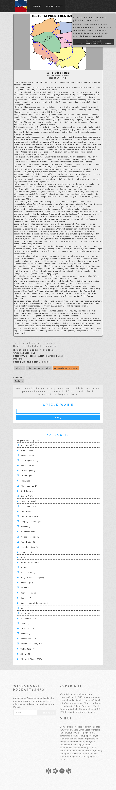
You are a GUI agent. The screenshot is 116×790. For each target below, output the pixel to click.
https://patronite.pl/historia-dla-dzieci (31, 362)
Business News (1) (28, 455)
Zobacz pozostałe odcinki (39, 368)
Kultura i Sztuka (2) (29, 517)
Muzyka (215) (26, 552)
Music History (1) (28, 542)
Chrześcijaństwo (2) (29, 461)
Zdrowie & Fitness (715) (31, 659)
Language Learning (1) (30, 522)
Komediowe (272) (28, 501)
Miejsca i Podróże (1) (29, 537)
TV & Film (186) (27, 629)
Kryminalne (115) (28, 506)
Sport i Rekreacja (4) (29, 593)
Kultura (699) (26, 511)
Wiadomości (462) (28, 639)
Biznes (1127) (26, 450)
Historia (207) (26, 496)
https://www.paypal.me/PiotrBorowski (30, 308)
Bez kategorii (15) (28, 445)
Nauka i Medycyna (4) (30, 562)
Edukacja (19, 381)
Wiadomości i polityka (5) (31, 644)
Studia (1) (24, 608)
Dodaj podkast (54, 6)
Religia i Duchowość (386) (32, 578)
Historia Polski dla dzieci (35, 346)
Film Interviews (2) (28, 486)
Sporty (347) (26, 598)
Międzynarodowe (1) (29, 532)
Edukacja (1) (26, 476)
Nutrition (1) (25, 567)
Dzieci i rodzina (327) (30, 466)
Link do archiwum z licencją (81, 712)
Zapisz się (46, 713)
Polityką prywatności (84, 27)
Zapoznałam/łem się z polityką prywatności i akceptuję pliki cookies (94, 42)
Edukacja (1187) (27, 471)
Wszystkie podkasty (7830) (29, 441)
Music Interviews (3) (29, 547)
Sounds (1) (25, 588)
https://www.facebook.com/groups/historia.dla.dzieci (39, 356)
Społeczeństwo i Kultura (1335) (34, 603)
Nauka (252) (25, 557)
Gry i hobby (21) (27, 491)
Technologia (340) (28, 618)
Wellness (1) (26, 634)
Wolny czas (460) (28, 649)
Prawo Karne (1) (27, 573)
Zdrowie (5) (25, 654)
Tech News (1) (26, 613)
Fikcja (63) (25, 481)
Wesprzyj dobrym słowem (66, 368)
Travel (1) (24, 623)
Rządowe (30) (26, 583)
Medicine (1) (26, 527)
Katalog (37, 6)
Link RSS (19, 368)
